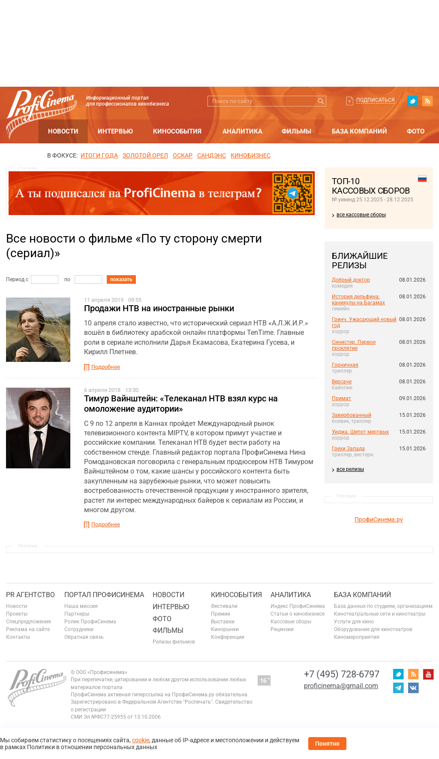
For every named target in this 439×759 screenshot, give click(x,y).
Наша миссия (81, 606)
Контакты (18, 637)
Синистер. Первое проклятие (354, 345)
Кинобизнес (251, 155)
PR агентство (30, 595)
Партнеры (76, 614)
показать (121, 279)
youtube (428, 674)
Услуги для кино (354, 622)
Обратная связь (84, 637)
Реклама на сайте (28, 629)
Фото (415, 131)
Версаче (342, 382)
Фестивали (224, 606)
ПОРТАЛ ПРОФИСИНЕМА (104, 595)
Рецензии (282, 629)
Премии (220, 614)
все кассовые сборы (361, 215)
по (67, 279)
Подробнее (105, 367)
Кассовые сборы (291, 622)
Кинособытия (177, 131)
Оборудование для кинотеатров (373, 629)
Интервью (115, 131)
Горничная (345, 365)
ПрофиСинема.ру (379, 519)
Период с (17, 279)
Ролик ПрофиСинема (90, 622)
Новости (63, 131)
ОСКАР (182, 155)
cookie (140, 740)
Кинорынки (225, 629)
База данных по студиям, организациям (383, 606)
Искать (321, 101)
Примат (341, 398)
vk (413, 688)
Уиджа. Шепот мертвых (360, 432)
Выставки (223, 622)
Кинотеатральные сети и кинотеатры (379, 614)
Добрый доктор (351, 280)
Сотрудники (78, 629)
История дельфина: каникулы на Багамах (358, 300)
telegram (398, 688)
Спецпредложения (28, 622)
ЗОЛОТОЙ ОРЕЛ (145, 155)
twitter (412, 101)
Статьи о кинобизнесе (298, 614)
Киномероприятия (356, 637)
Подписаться (375, 100)
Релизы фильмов (174, 642)
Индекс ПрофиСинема (298, 606)
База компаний (359, 131)
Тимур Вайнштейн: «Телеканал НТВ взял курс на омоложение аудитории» (181, 403)
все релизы (350, 469)
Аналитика (242, 131)
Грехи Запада (348, 449)
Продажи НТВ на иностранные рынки (159, 308)
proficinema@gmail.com (341, 686)
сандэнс (211, 155)
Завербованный (351, 415)
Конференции (227, 637)
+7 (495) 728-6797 (341, 674)
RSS (427, 101)
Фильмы (296, 131)
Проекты (16, 614)
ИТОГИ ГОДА (99, 155)
